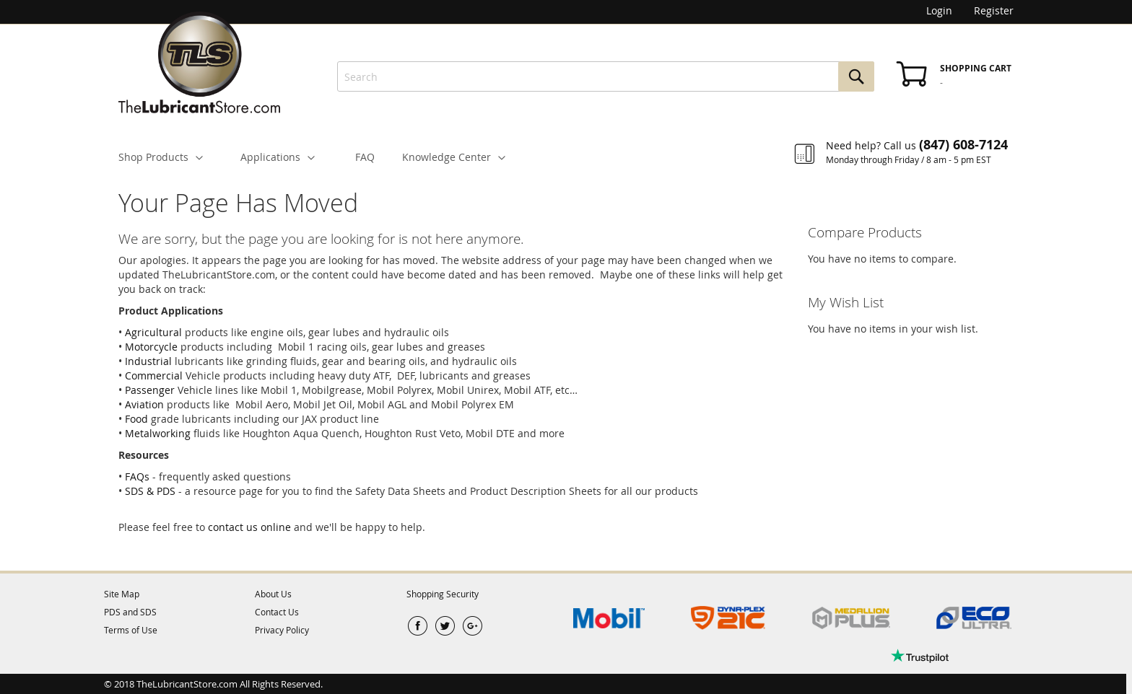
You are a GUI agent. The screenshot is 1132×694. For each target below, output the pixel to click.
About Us (273, 593)
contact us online (249, 527)
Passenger (150, 390)
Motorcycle (151, 346)
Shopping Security (442, 593)
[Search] (856, 76)
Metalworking (158, 433)
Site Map (121, 593)
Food (136, 419)
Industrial (148, 361)
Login (939, 10)
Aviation (144, 404)
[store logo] (199, 57)
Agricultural (153, 332)
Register (994, 10)
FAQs (137, 476)
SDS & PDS (150, 491)
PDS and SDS (130, 612)
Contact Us (277, 612)
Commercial (154, 375)
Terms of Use (130, 630)
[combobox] (605, 76)
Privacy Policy (282, 630)
